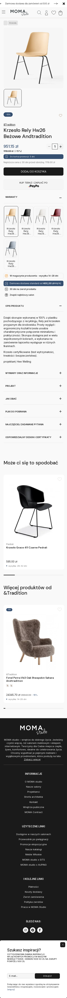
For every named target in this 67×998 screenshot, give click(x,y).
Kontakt (33, 802)
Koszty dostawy (33, 891)
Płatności (33, 886)
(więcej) (11, 989)
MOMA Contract (34, 812)
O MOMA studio (33, 781)
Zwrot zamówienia (33, 896)
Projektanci (33, 791)
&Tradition (9, 124)
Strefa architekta (33, 796)
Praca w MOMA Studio (33, 907)
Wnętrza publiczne (33, 807)
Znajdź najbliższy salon (22, 295)
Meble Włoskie (33, 854)
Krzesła (12, 23)
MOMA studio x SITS (33, 859)
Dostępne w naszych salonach (33, 834)
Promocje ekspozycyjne (33, 844)
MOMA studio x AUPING (34, 864)
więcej (57, 283)
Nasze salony (33, 786)
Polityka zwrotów (33, 901)
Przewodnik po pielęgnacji (33, 839)
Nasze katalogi (33, 849)
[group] (34, 522)
